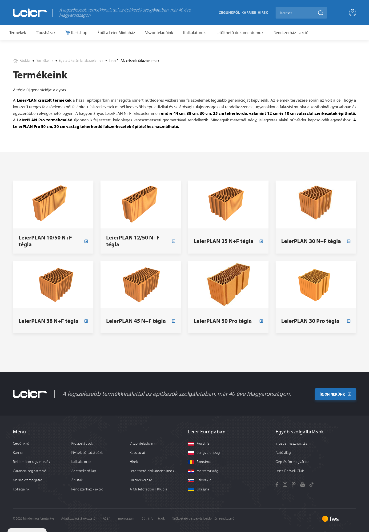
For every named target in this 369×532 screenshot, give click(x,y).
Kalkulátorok (194, 32)
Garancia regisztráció (29, 471)
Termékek (17, 32)
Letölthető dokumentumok (239, 32)
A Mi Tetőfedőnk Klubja (148, 489)
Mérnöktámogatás (27, 480)
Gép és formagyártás (292, 462)
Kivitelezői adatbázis (87, 453)
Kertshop (78, 32)
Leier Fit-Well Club (290, 471)
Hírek (263, 12)
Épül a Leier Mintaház (116, 32)
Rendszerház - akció (291, 32)
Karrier (248, 12)
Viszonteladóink (159, 32)
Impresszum (126, 518)
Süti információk (153, 518)
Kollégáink (21, 489)
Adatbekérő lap (83, 471)
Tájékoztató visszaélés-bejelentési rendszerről (203, 518)
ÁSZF (106, 518)
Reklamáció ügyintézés (31, 462)
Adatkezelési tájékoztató (78, 518)
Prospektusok (82, 443)
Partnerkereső (141, 480)
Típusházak (45, 32)
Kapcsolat (137, 453)
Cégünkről (229, 12)
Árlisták (77, 480)
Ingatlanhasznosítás (291, 443)
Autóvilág (283, 453)
